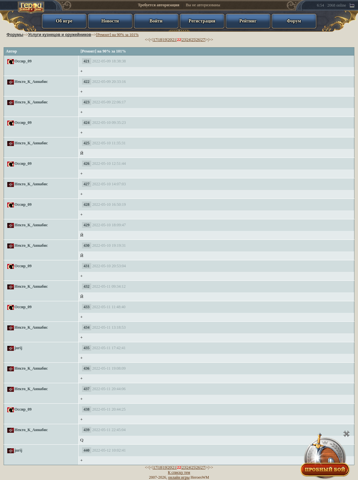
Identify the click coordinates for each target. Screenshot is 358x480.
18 (160, 39)
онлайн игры (179, 477)
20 (170, 39)
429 (87, 225)
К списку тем (179, 472)
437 (87, 389)
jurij (18, 348)
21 (174, 39)
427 (87, 184)
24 (188, 39)
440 (87, 450)
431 (87, 266)
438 (87, 409)
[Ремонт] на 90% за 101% (117, 34)
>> (211, 39)
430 (87, 245)
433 (87, 307)
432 (87, 286)
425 (87, 143)
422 (87, 81)
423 (87, 102)
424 (87, 122)
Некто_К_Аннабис (31, 81)
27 (203, 39)
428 (87, 204)
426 (87, 163)
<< (147, 39)
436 (87, 368)
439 (87, 429)
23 (184, 39)
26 (198, 39)
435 (87, 348)
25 (193, 39)
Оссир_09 (23, 61)
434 (87, 327)
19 (165, 39)
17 (155, 39)
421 (87, 61)
